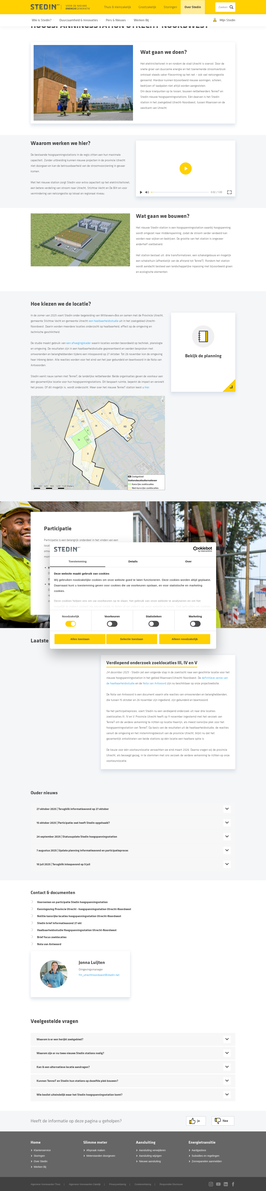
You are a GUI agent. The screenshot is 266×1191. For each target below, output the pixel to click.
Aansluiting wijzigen (150, 1155)
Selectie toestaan (131, 639)
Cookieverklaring (142, 1184)
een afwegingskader (78, 343)
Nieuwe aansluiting (150, 1160)
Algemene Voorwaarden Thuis (45, 1184)
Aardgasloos (199, 1149)
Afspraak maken (95, 1149)
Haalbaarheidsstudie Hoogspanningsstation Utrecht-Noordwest (77, 930)
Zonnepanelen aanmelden (207, 1160)
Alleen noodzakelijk (185, 639)
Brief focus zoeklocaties (51, 937)
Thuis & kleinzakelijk (117, 7)
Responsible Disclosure (171, 1184)
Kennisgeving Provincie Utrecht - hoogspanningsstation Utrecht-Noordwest (84, 909)
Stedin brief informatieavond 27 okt (59, 923)
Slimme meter (95, 1142)
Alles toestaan (79, 639)
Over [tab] (188, 561)
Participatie (57, 528)
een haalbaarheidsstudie (103, 321)
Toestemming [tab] (78, 561)
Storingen (170, 7)
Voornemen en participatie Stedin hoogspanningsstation (72, 902)
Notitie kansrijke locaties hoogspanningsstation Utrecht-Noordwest (79, 916)
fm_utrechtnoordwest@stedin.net (99, 975)
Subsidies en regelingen (205, 1155)
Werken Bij (40, 1166)
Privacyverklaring (117, 1184)
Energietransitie (202, 1142)
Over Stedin (193, 7)
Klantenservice (42, 1149)
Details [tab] (133, 561)
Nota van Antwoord (154, 683)
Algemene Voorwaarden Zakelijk (85, 1184)
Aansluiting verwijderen (152, 1149)
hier (147, 387)
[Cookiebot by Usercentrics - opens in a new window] (196, 549)
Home (36, 1142)
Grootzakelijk (147, 7)
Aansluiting (145, 1142)
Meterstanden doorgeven (100, 1155)
